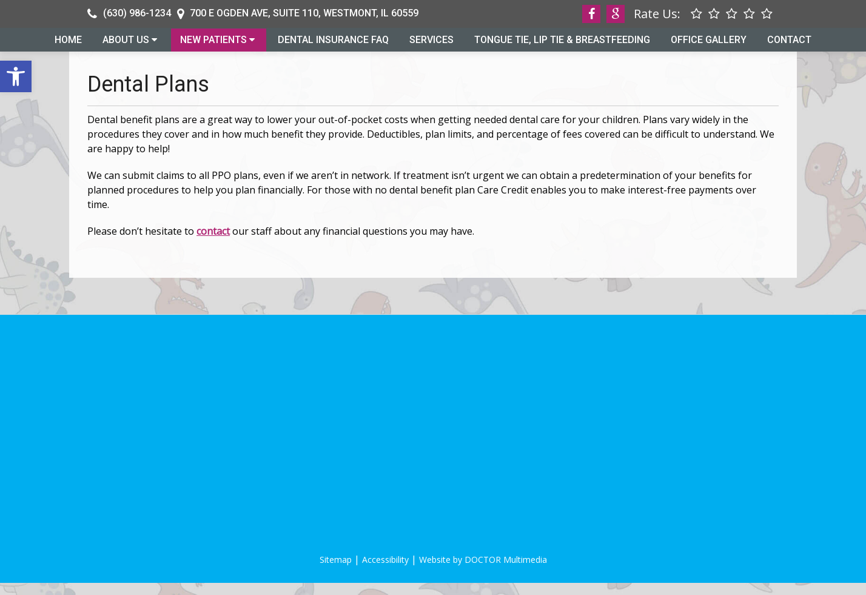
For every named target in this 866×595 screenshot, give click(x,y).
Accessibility (385, 571)
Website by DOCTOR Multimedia (483, 571)
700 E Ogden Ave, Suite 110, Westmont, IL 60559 (304, 13)
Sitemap (336, 571)
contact (213, 243)
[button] (16, 76)
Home (68, 45)
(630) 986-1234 (137, 13)
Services (431, 45)
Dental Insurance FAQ (333, 45)
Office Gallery (709, 45)
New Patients (213, 45)
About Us (125, 45)
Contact (789, 45)
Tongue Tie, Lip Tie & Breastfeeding (562, 45)
